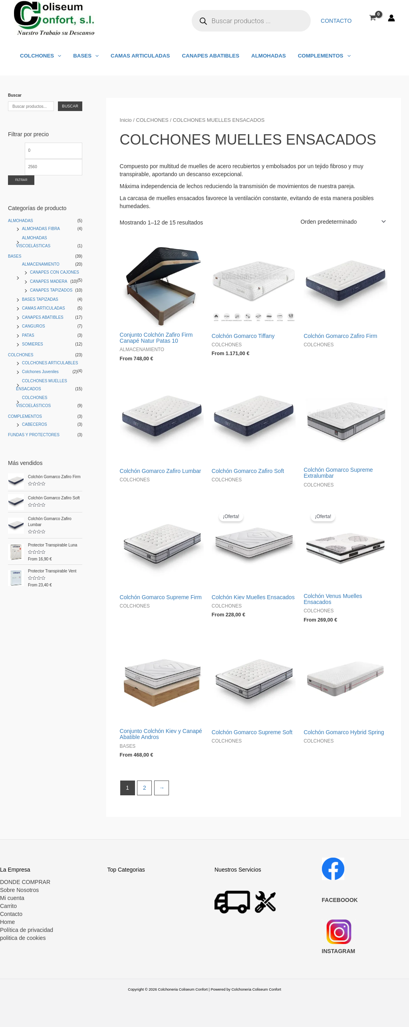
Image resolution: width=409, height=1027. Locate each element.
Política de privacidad (26, 930)
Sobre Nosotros (19, 890)
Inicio (126, 120)
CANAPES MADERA (48, 281)
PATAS (28, 335)
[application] (56, 56)
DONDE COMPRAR (25, 882)
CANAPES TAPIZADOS (51, 290)
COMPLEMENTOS (316, 56)
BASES (84, 56)
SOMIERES (32, 344)
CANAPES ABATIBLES (206, 56)
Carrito (8, 906)
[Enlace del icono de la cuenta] (391, 18)
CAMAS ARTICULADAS (137, 56)
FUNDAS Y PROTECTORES (34, 435)
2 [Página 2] (144, 788)
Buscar (15, 95)
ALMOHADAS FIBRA (41, 228)
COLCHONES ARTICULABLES (50, 363)
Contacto (337, 21)
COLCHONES (39, 56)
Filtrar (21, 180)
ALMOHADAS (262, 56)
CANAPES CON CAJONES (54, 272)
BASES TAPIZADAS (40, 299)
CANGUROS (33, 326)
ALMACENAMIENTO (41, 264)
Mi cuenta (12, 898)
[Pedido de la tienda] (341, 221)
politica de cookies (23, 938)
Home (7, 922)
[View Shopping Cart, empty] (373, 17)
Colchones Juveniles (40, 371)
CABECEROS (34, 424)
